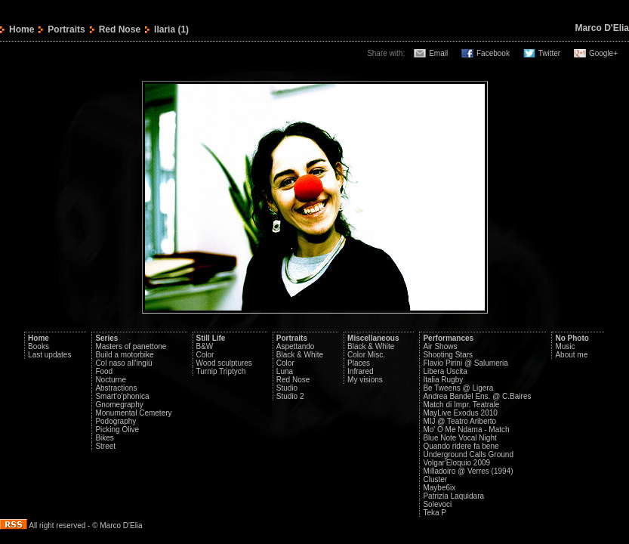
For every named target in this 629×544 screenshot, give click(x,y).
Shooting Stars (448, 355)
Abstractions (116, 388)
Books (38, 346)
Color (205, 355)
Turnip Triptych (221, 371)
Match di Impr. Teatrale (461, 404)
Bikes (104, 438)
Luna (284, 371)
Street (105, 446)
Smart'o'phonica (122, 396)
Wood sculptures (224, 363)
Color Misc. (366, 355)
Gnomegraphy (119, 404)
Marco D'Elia (602, 28)
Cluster (435, 479)
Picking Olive (117, 429)
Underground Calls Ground (468, 454)
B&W (205, 346)
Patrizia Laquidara (453, 496)
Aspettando (295, 346)
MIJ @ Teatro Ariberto (459, 421)
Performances (448, 338)
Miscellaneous (373, 338)
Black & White (299, 355)
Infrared (360, 371)
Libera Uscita (445, 371)
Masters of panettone (130, 346)
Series (106, 338)
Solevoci (437, 504)
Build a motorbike (124, 355)
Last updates (49, 355)
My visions (365, 380)
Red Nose (119, 29)
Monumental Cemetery (133, 413)
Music (565, 346)
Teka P (434, 512)
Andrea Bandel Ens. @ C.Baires (477, 396)
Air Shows (440, 346)
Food (104, 371)
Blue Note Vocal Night (459, 438)
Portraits (66, 29)
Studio (287, 388)
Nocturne (110, 380)
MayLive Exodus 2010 (460, 413)
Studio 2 (290, 396)
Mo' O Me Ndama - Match (466, 429)
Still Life (211, 338)
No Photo (571, 338)
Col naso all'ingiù (123, 363)
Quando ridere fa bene (460, 446)
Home (21, 29)
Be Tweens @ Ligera (458, 388)
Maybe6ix (439, 488)
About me (571, 355)
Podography (115, 421)
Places (358, 363)
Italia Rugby (443, 380)
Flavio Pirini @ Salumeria (465, 363)
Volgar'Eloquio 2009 (456, 463)
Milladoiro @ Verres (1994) (468, 471)
